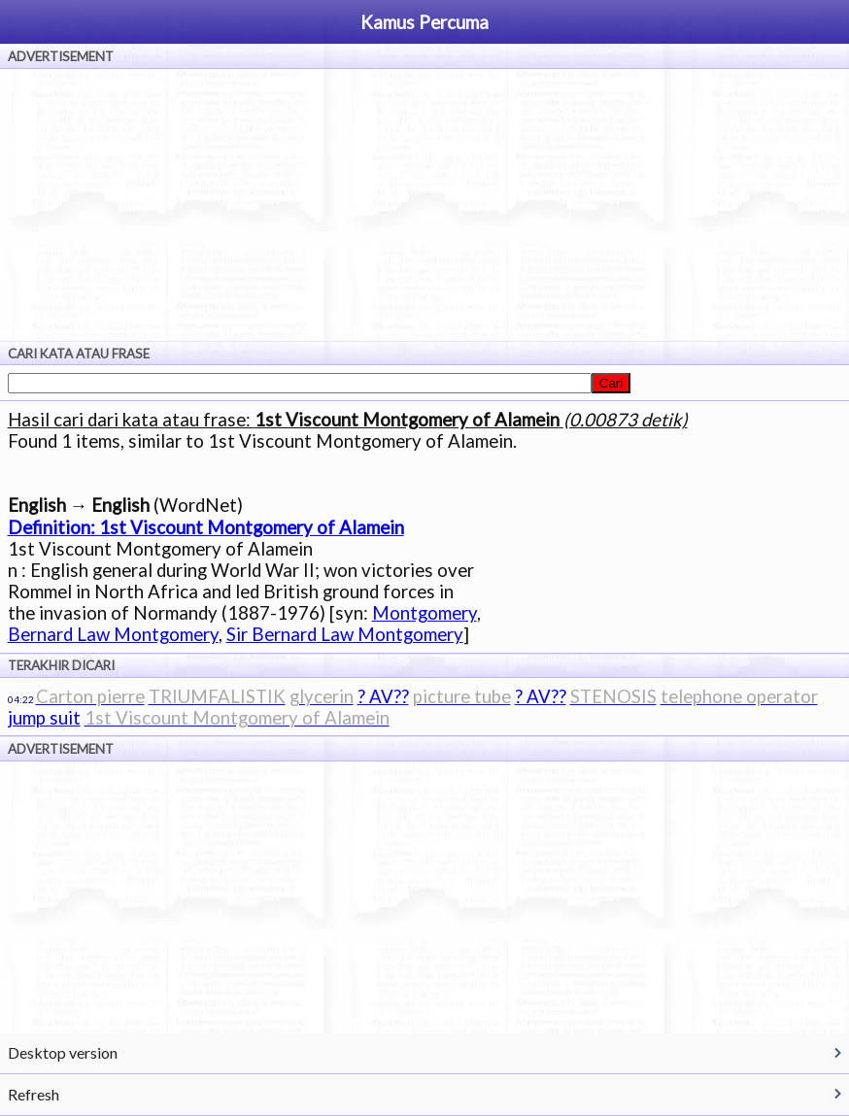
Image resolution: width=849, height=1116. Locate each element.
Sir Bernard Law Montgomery (344, 634)
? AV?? (383, 696)
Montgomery (424, 613)
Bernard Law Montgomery (113, 634)
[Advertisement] (424, 205)
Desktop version (63, 1052)
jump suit (44, 717)
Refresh (33, 1094)
